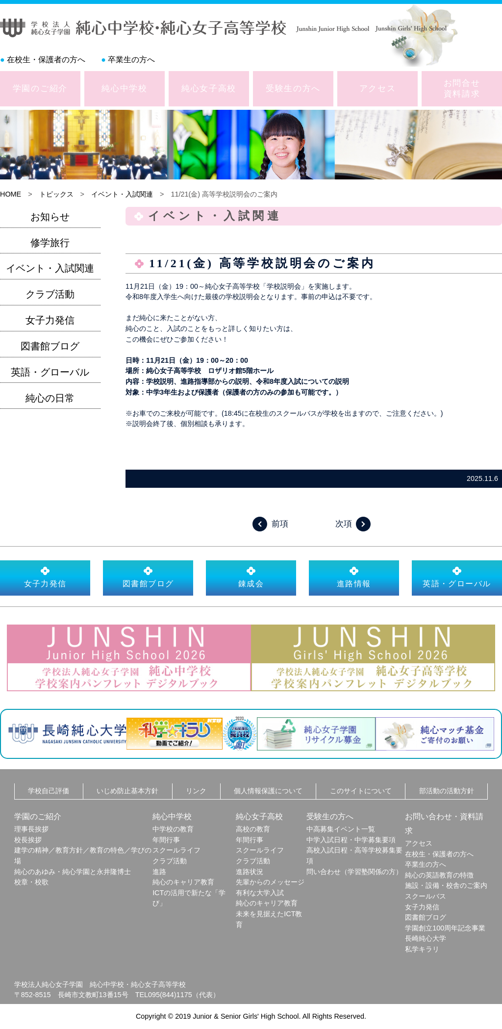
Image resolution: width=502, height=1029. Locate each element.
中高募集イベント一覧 (340, 829)
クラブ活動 (50, 294)
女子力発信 (50, 320)
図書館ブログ (50, 346)
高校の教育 (253, 829)
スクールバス (425, 896)
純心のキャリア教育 (183, 882)
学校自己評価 (48, 791)
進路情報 (354, 577)
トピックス (56, 194)
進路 (159, 872)
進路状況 (249, 872)
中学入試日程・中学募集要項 (351, 840)
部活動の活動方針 (446, 791)
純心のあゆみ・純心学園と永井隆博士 (72, 872)
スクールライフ (176, 850)
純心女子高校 (208, 88)
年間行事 (166, 840)
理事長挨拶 (31, 829)
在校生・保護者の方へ (46, 59)
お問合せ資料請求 (462, 88)
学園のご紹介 (40, 88)
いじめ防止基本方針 (127, 791)
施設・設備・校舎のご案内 (446, 885)
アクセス (377, 88)
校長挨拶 (28, 840)
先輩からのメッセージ (270, 882)
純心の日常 (50, 398)
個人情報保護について (268, 791)
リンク (196, 791)
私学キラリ (422, 949)
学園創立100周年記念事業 (445, 928)
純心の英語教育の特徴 (439, 875)
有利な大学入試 (260, 893)
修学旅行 (50, 242)
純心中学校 (124, 88)
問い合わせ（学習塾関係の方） (354, 872)
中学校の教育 (173, 829)
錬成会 (251, 577)
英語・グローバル (50, 372)
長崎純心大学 (425, 938)
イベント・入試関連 (122, 194)
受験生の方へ (293, 88)
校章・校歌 (31, 882)
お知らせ (50, 216)
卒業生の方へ (131, 59)
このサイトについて (361, 791)
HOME (10, 194)
